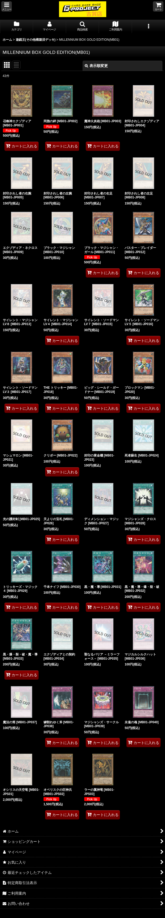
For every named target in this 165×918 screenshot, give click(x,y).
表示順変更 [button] (96, 66)
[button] (6, 6)
